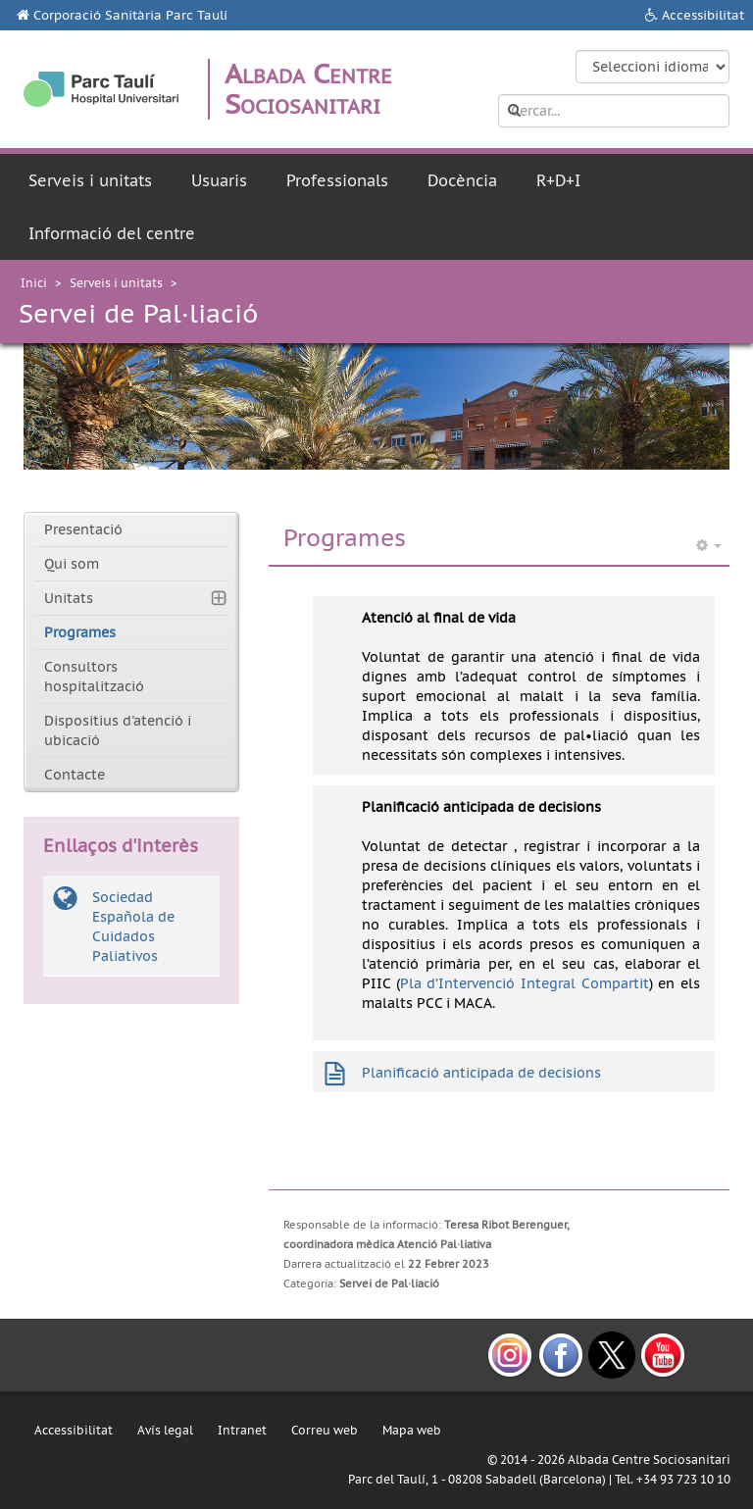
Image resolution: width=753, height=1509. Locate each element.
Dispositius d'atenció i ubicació (117, 730)
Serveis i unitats (90, 180)
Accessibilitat (703, 15)
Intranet (242, 1430)
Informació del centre (111, 233)
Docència (462, 180)
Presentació (83, 529)
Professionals (337, 180)
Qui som (71, 564)
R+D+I (558, 180)
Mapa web (411, 1430)
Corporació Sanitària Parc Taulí (130, 15)
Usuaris (219, 180)
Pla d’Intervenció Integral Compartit (524, 983)
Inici (34, 283)
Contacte (74, 774)
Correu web (324, 1430)
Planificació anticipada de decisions (481, 1072)
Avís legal (165, 1430)
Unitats (68, 598)
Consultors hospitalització (94, 676)
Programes (80, 632)
